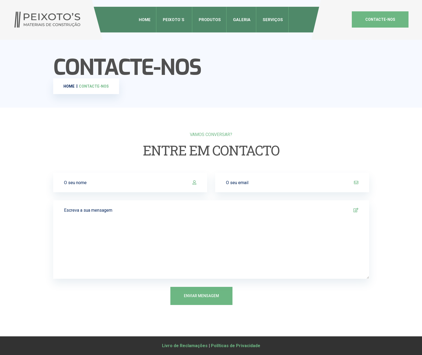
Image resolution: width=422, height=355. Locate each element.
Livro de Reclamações (185, 345)
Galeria (242, 19)
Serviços (273, 19)
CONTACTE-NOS (380, 19)
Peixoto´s (173, 19)
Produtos (210, 19)
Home (145, 19)
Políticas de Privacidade (235, 345)
